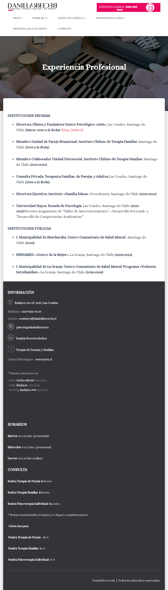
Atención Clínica (71, 18)
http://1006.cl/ (73, 130)
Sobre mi (39, 18)
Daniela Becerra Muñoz (31, 338)
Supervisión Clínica (110, 18)
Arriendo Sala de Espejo (30, 28)
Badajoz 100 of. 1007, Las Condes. (36, 303)
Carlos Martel (25, 380)
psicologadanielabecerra (32, 327)
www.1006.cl (43, 359)
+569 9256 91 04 (30, 311)
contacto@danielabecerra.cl (37, 318)
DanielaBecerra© (103, 580)
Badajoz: (21, 385)
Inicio (17, 18)
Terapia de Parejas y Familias (35, 350)
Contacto (64, 28)
